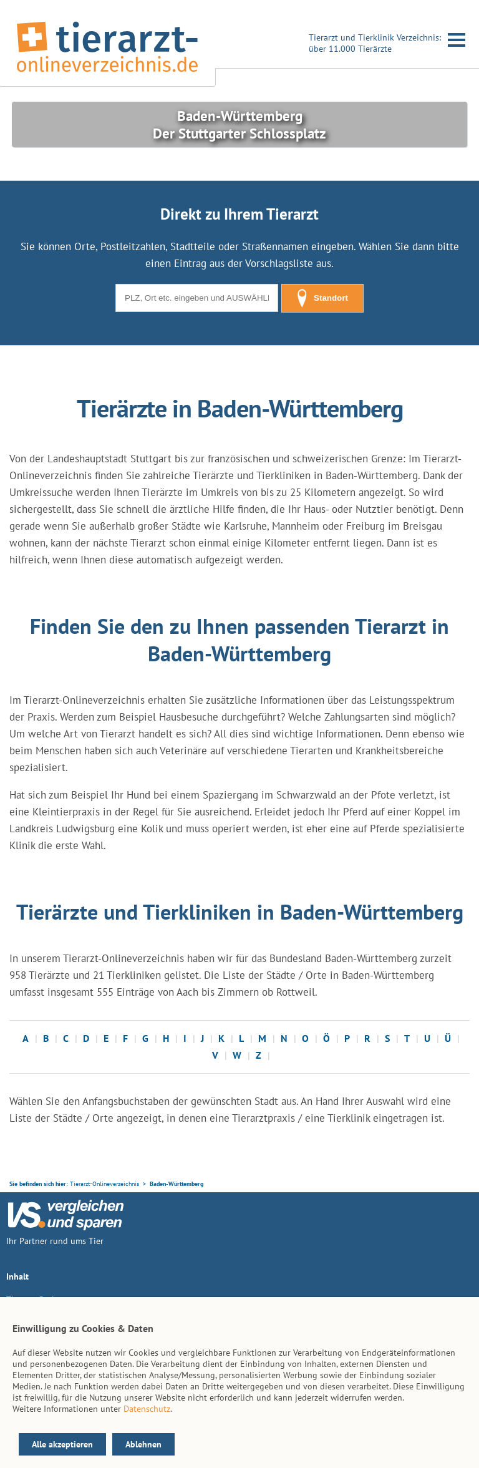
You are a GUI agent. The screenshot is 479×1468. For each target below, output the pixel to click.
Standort (322, 298)
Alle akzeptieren (62, 1444)
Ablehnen (143, 1444)
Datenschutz (146, 1408)
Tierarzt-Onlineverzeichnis (104, 1184)
